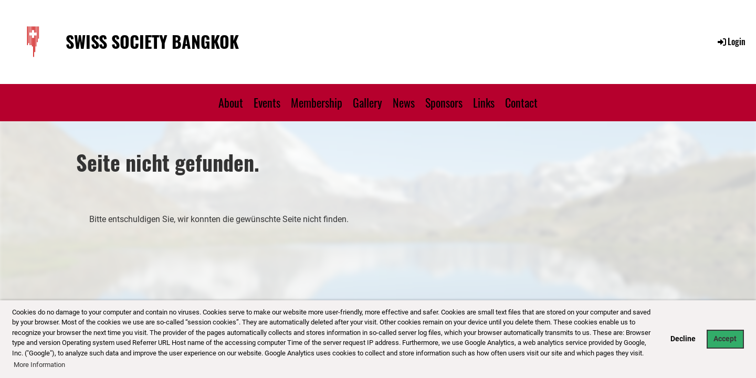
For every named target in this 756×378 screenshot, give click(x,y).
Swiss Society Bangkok (152, 42)
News (404, 102)
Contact (521, 102)
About (230, 102)
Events (267, 102)
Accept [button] (725, 338)
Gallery (367, 102)
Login (731, 41)
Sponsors (444, 102)
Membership (316, 102)
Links (484, 102)
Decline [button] (683, 338)
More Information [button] (39, 365)
